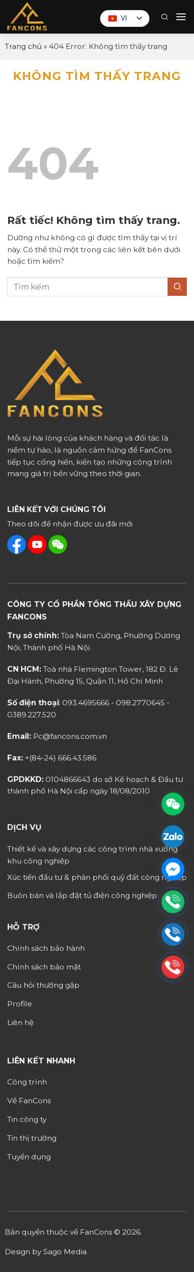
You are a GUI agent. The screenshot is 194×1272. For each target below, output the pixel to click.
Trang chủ (23, 46)
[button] (164, 16)
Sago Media (65, 1251)
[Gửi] (177, 287)
